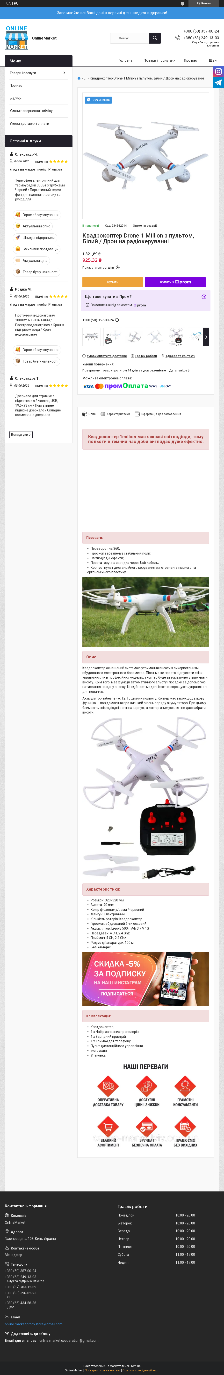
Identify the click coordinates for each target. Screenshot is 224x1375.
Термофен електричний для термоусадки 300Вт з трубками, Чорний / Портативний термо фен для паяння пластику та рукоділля (40, 189)
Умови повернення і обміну (31, 111)
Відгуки (16, 98)
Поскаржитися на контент (102, 1370)
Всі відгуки (19, 434)
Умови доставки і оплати (29, 124)
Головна (125, 60)
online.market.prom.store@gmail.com (34, 1324)
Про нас (190, 60)
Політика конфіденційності (141, 1370)
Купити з (175, 282)
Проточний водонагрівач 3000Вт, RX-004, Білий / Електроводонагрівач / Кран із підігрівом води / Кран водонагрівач (39, 324)
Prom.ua (135, 1366)
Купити (112, 282)
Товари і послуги (158, 60)
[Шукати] (155, 38)
